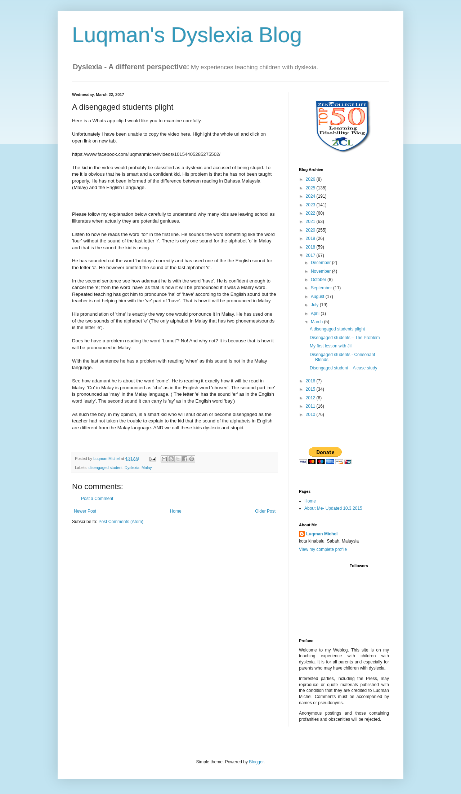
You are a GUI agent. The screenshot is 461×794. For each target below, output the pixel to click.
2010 (311, 414)
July (315, 304)
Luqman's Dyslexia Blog (187, 35)
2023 (311, 204)
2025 (311, 187)
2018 (311, 247)
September (322, 287)
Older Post (265, 511)
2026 (311, 179)
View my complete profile (323, 549)
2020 (311, 230)
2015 (311, 389)
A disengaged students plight (337, 329)
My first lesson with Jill (331, 345)
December (321, 262)
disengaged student (105, 467)
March (317, 321)
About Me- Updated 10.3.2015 (333, 508)
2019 (311, 238)
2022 (311, 213)
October (319, 279)
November (321, 271)
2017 (311, 255)
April (316, 313)
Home (176, 511)
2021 (311, 221)
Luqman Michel (321, 533)
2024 (311, 196)
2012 (311, 397)
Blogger (256, 761)
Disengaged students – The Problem (345, 337)
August (318, 296)
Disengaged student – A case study (343, 367)
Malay (147, 467)
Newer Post (85, 511)
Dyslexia (132, 467)
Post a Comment (97, 498)
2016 (311, 380)
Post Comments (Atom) (120, 521)
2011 (311, 406)
